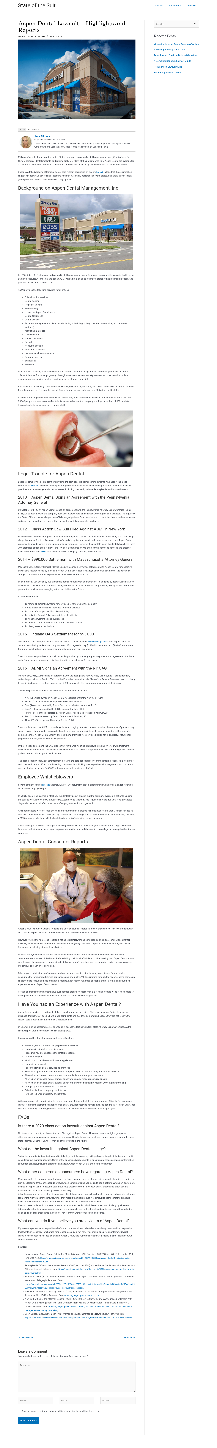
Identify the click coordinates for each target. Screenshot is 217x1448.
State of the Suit (37, 5)
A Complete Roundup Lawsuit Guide (174, 66)
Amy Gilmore (42, 136)
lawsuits (100, 172)
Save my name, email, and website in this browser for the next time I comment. (61, 1419)
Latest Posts (33, 129)
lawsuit (43, 551)
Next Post (129, 1341)
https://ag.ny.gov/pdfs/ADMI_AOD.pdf (83, 1295)
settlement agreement (99, 641)
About (22, 129)
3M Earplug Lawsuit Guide (168, 77)
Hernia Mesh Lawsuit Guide (169, 72)
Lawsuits (42, 36)
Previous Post (26, 1341)
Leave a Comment (27, 36)
